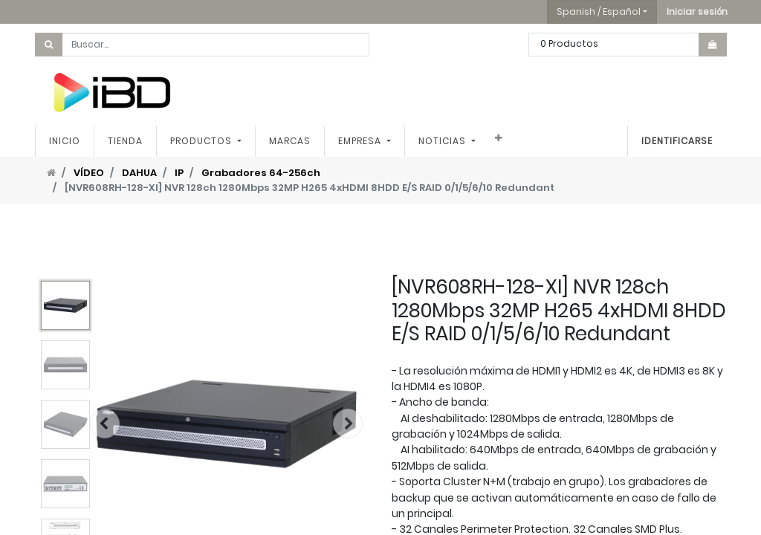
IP (179, 173)
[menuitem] (65, 141)
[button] (697, 12)
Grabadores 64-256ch (260, 173)
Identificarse (677, 140)
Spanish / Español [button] (599, 11)
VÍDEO (89, 173)
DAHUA (139, 173)
